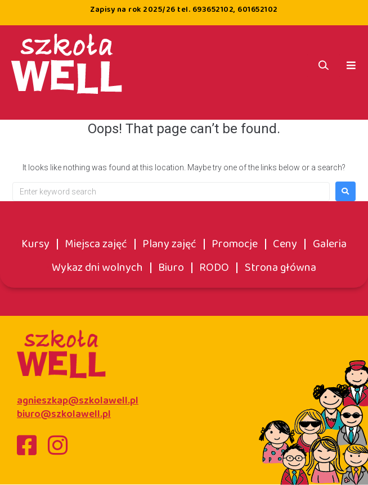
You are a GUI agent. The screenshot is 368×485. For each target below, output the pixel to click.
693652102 (213, 9)
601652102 (257, 9)
